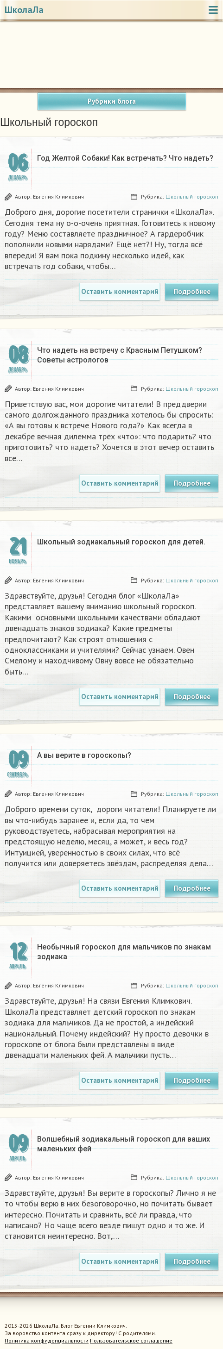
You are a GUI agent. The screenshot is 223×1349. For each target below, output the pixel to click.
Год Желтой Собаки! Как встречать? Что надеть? (125, 158)
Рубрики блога (112, 101)
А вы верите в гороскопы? (84, 755)
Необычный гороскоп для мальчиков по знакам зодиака (124, 952)
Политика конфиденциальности (47, 1340)
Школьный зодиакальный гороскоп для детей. (121, 541)
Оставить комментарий (120, 291)
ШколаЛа (24, 10)
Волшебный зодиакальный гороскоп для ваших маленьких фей (123, 1144)
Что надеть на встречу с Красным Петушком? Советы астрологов (119, 355)
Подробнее (191, 291)
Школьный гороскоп (192, 196)
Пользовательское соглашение (131, 1340)
